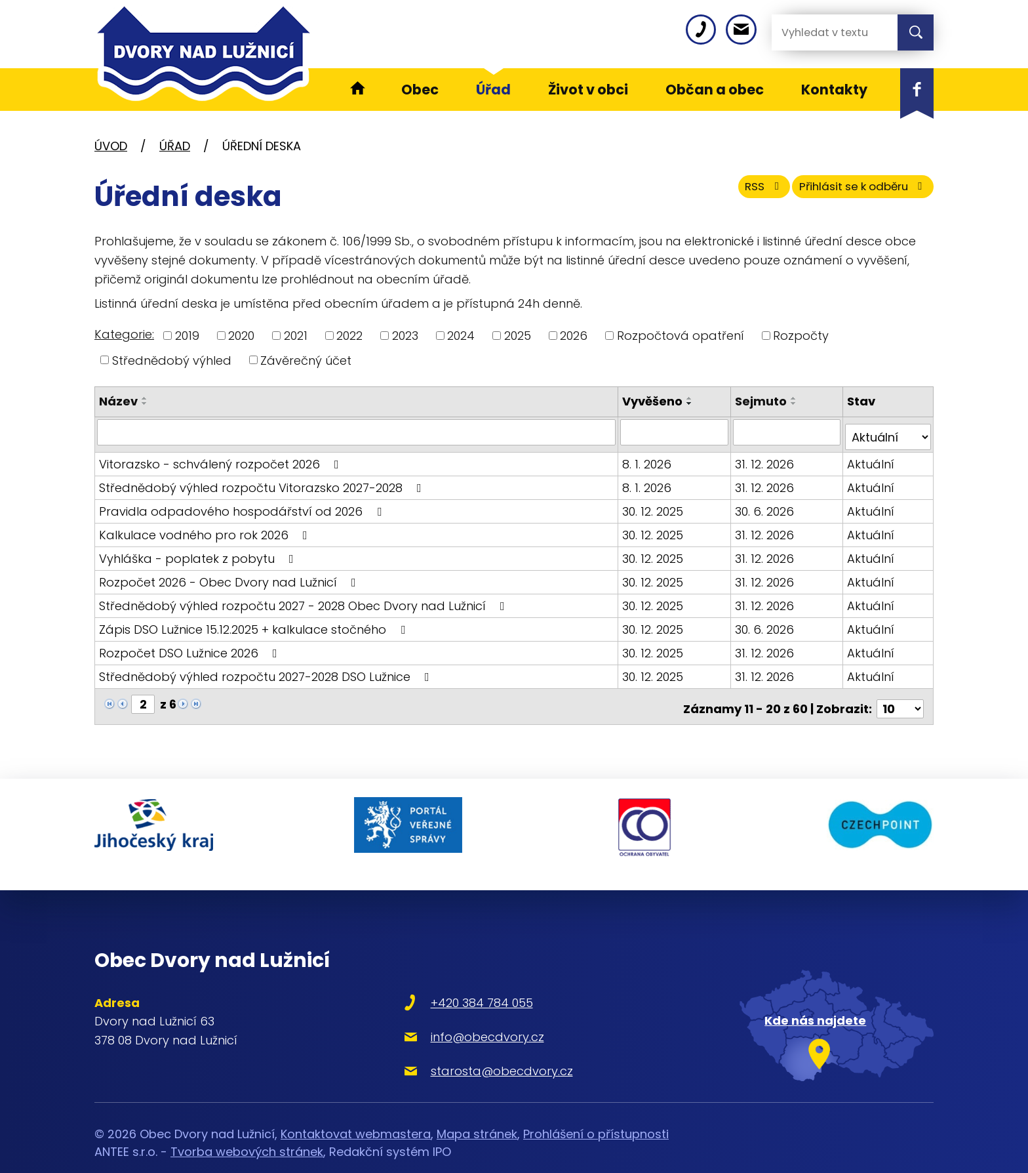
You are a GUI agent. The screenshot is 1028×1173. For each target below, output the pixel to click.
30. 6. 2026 (765, 505)
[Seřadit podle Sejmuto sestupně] (795, 403)
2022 (349, 335)
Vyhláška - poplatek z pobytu (199, 553)
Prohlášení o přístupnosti (596, 1109)
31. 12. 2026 (765, 458)
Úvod (110, 146)
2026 (573, 335)
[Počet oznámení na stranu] (900, 698)
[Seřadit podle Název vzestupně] (145, 398)
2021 (295, 335)
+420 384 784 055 (437, 978)
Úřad (174, 146)
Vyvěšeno (654, 401)
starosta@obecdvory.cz (457, 1046)
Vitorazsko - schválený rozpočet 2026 (221, 458)
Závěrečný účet (305, 360)
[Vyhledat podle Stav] (888, 431)
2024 (461, 335)
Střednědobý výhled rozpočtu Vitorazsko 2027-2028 (263, 482)
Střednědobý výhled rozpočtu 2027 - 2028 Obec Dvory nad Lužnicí (304, 600)
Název (118, 401)
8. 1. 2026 (648, 458)
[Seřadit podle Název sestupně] (145, 403)
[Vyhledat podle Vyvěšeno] (675, 431)
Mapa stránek (477, 1109)
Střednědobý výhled (171, 360)
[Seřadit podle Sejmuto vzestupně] (795, 398)
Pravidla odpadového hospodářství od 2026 (243, 505)
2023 (405, 335)
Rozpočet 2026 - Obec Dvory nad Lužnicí (230, 576)
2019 (187, 335)
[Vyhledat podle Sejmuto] (787, 431)
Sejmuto (762, 401)
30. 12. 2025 (654, 505)
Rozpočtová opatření (680, 335)
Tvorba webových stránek (246, 1127)
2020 (241, 335)
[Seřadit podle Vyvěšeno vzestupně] (691, 398)
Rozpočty (801, 335)
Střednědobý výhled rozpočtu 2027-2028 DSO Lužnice (267, 671)
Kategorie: (124, 334)
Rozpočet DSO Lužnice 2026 (191, 647)
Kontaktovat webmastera (356, 1109)
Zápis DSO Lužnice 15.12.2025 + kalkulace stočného (254, 623)
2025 (517, 335)
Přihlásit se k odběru (853, 192)
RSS (739, 192)
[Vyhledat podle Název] (357, 431)
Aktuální (871, 458)
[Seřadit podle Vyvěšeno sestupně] (691, 403)
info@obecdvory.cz (443, 1012)
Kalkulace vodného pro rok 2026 (206, 529)
